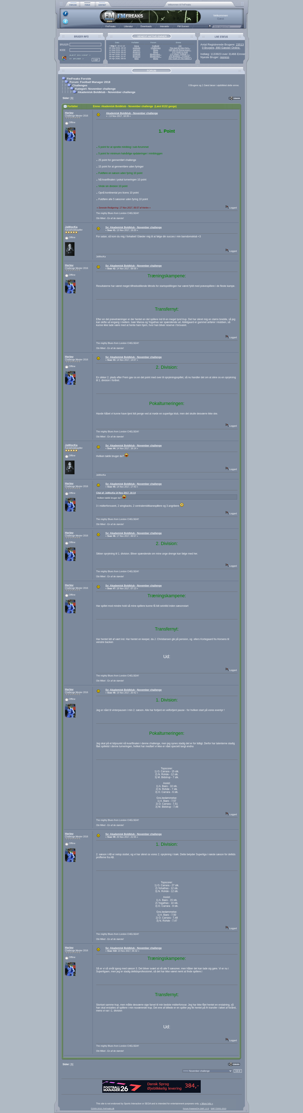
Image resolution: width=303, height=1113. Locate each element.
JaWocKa (71, 226)
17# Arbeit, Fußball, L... (180, 54)
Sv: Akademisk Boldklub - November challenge (133, 227)
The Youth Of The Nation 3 (179, 58)
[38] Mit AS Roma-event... (180, 50)
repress (224, 57)
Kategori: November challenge (95, 88)
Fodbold (155, 46)
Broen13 (136, 52)
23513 (240, 44)
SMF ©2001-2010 (218, 1109)
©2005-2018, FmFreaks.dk (102, 1109)
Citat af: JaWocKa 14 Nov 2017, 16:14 (116, 493)
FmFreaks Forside (79, 78)
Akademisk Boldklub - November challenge (106, 92)
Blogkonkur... (155, 54)
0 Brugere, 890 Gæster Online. (221, 47)
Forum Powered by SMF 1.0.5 (196, 1109)
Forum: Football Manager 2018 (90, 82)
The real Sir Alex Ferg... (180, 48)
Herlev (69, 112)
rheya (136, 46)
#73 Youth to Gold (180, 52)
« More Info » (206, 1103)
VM (179, 46)
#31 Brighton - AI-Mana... (180, 56)
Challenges (156, 48)
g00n (136, 58)
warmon (136, 50)
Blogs (155, 50)
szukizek (136, 48)
